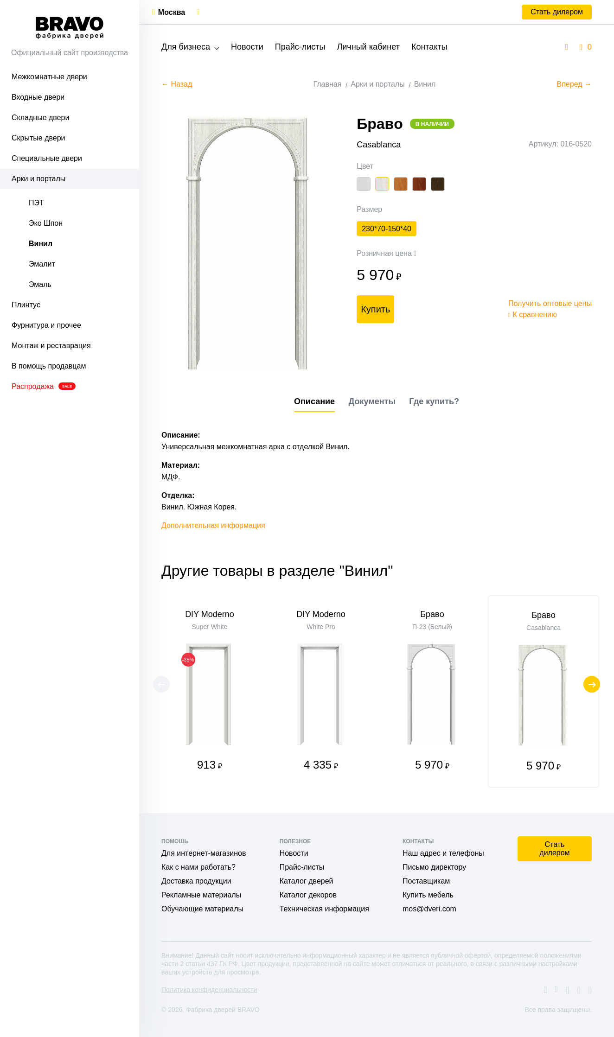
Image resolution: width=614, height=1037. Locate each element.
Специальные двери (47, 158)
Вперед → (574, 84)
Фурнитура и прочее (46, 325)
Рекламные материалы (201, 895)
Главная (327, 84)
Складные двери (40, 117)
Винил (40, 244)
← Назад (176, 84)
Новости (247, 46)
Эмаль (40, 284)
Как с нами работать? (198, 867)
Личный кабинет (368, 46)
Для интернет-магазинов (203, 853)
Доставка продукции (196, 881)
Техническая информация (324, 909)
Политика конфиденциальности (209, 989)
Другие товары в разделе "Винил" (277, 570)
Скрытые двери (38, 138)
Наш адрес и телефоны (443, 853)
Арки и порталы (38, 179)
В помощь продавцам (49, 366)
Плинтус (26, 305)
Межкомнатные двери (49, 77)
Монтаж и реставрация (51, 346)
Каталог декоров (308, 895)
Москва (171, 12)
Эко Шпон (46, 223)
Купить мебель (428, 895)
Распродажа (44, 386)
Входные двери (38, 97)
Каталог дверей (306, 881)
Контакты (429, 46)
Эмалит (42, 264)
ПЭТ (36, 203)
